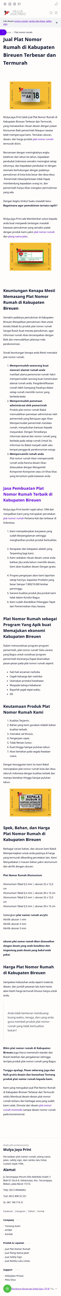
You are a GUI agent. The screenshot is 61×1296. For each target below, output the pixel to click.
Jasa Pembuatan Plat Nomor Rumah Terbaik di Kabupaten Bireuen (27, 494)
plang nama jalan (17, 236)
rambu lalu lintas (37, 21)
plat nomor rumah (43, 139)
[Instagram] (20, 1211)
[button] (5, 4)
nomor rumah (21, 21)
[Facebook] (8, 1211)
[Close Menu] (57, 23)
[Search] (51, 12)
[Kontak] (40, 1211)
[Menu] (56, 12)
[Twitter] (31, 1211)
